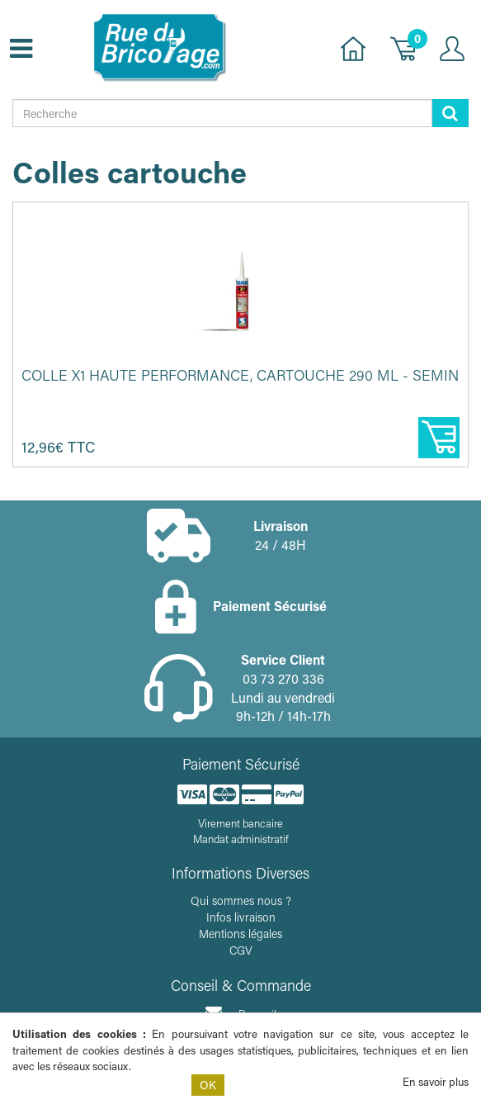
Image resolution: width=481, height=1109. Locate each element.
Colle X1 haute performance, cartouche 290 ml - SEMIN (240, 375)
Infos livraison (241, 917)
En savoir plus (436, 1081)
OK (208, 1084)
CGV (240, 950)
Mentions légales (240, 933)
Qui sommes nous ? (241, 900)
